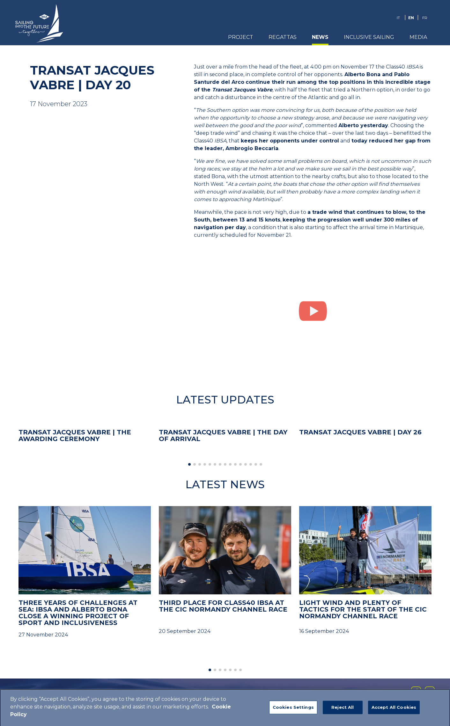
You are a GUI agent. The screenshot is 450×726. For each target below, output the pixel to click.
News (320, 37)
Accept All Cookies (394, 708)
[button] (189, 464)
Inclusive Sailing (369, 37)
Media (418, 37)
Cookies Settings (293, 708)
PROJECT (240, 37)
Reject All (342, 708)
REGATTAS (283, 37)
